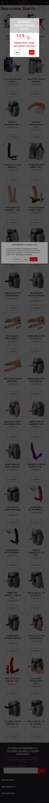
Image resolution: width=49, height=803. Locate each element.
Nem (17, 52)
